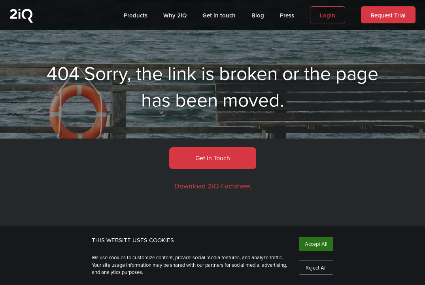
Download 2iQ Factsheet (212, 186)
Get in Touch (212, 158)
